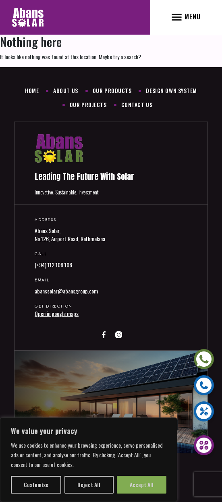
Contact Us (137, 104)
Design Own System (171, 90)
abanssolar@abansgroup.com (66, 291)
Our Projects (88, 104)
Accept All (142, 484)
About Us (65, 90)
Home (32, 90)
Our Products (112, 90)
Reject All (88, 484)
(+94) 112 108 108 (53, 264)
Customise (36, 484)
